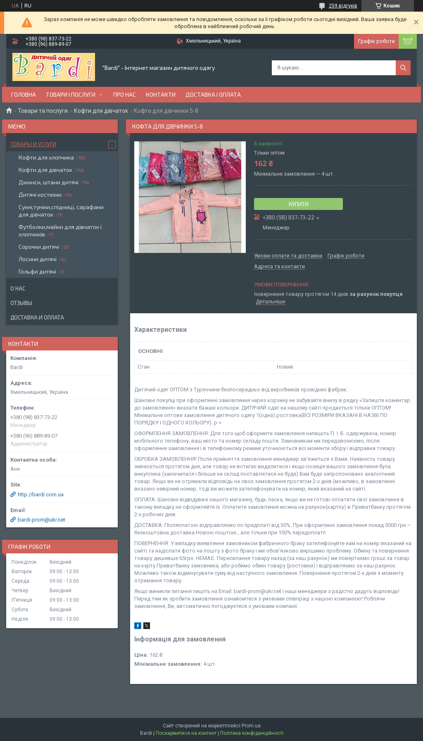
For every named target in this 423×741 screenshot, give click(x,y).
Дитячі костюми (40, 194)
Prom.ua (251, 726)
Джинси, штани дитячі (48, 182)
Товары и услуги (33, 144)
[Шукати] (403, 67)
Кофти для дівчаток (101, 110)
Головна (23, 94)
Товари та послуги (43, 110)
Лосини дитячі (38, 258)
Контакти (161, 94)
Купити (299, 204)
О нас (17, 288)
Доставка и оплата (37, 317)
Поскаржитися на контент (186, 733)
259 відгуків (343, 6)
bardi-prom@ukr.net (41, 520)
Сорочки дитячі (39, 246)
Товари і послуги (70, 94)
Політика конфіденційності (251, 733)
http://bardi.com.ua (41, 494)
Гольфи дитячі (37, 271)
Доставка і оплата (213, 94)
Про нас (124, 94)
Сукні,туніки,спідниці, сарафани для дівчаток (61, 210)
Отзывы (21, 303)
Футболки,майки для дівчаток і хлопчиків (60, 230)
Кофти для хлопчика (46, 157)
